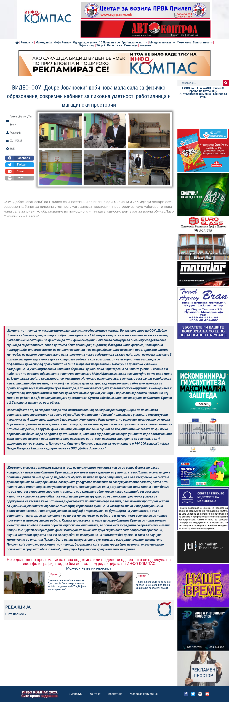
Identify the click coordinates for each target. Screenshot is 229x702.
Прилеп (14, 116)
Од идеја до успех (85, 42)
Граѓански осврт (134, 42)
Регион (27, 42)
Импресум (75, 694)
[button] (19, 158)
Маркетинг (115, 694)
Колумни (145, 45)
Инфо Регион (62, 42)
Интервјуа (131, 45)
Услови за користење (143, 694)
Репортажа (114, 45)
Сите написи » (15, 614)
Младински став (162, 42)
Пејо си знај (86, 45)
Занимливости (202, 42)
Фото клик (184, 42)
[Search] (226, 83)
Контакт (94, 694)
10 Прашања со (109, 42)
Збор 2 (100, 45)
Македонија (44, 42)
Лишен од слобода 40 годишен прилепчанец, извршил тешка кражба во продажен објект (153, 584)
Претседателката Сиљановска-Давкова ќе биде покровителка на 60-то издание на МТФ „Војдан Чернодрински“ (67, 585)
